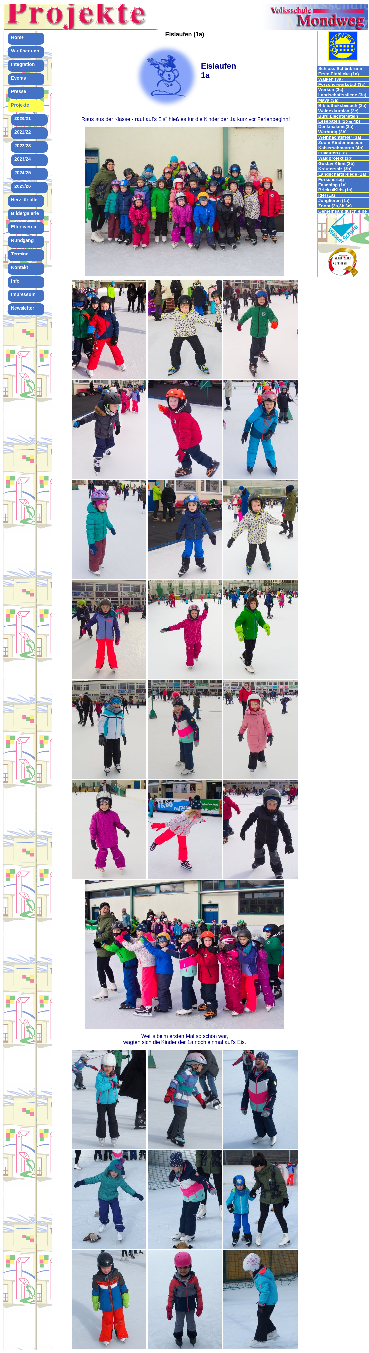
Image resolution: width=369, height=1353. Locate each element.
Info (15, 281)
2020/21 (22, 118)
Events (18, 78)
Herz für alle (24, 199)
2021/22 (22, 132)
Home (17, 37)
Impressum (23, 294)
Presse (18, 91)
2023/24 (22, 159)
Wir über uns (25, 50)
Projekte (20, 105)
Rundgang (22, 240)
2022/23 (22, 145)
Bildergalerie (25, 213)
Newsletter (22, 308)
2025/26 (22, 186)
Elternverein (24, 226)
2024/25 (22, 172)
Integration (23, 64)
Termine (19, 253)
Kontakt (19, 267)
